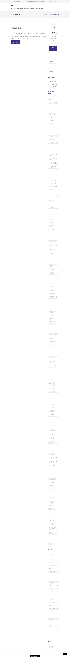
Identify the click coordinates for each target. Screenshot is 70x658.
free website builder (51, 266)
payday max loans (53, 434)
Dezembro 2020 (53, 577)
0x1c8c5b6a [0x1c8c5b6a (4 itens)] (51, 646)
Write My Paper (52, 538)
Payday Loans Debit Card (52, 415)
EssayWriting (52, 258)
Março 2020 (53, 591)
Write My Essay (52, 536)
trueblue (51, 492)
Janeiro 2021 (53, 574)
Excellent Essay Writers (52, 262)
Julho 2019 (53, 613)
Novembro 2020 (53, 579)
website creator (52, 508)
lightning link (52, 344)
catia (22, 23)
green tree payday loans (53, 283)
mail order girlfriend (51, 376)
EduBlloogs (51, 229)
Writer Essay (51, 541)
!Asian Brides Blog (53, 102)
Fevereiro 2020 (53, 594)
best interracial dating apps (52, 167)
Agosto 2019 (53, 611)
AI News (50, 133)
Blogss (50, 186)
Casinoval (51, 207)
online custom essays (52, 395)
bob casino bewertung (51, 193)
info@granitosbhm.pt (17, 1)
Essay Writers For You (53, 246)
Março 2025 (53, 554)
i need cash (51, 315)
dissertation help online (53, 226)
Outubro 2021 (53, 568)
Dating (50, 219)
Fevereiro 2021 (53, 571)
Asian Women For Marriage (52, 146)
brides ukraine (52, 198)
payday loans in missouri (52, 422)
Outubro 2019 (53, 605)
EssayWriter (51, 256)
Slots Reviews (52, 482)
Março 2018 (53, 633)
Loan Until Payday (53, 347)
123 (49, 111)
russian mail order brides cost (53, 458)
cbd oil (50, 210)
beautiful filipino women (53, 155)
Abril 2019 (53, 622)
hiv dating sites (52, 290)
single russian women (52, 472)
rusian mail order (53, 451)
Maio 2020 (53, 588)
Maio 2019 (53, 619)
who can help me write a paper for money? (53, 528)
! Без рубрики (52, 96)
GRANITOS (26, 8)
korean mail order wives (53, 335)
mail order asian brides (52, 366)
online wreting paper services (52, 401)
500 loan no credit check (53, 128)
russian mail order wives (53, 462)
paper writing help (53, 407)
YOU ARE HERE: (47, 14)
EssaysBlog (51, 253)
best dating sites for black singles (53, 163)
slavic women (52, 479)
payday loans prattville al (52, 426)
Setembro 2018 (53, 628)
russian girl (28, 23)
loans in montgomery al (52, 350)
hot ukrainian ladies (52, 301)
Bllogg (55, 177)
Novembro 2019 (53, 602)
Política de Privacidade (35, 656)
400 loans (51, 117)
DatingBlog (51, 222)
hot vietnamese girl (52, 304)
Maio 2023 (53, 559)
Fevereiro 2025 (53, 557)
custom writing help (52, 216)
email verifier (52, 234)
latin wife (51, 338)
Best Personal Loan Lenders (52, 171)
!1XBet (50, 99)
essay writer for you (52, 238)
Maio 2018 (53, 631)
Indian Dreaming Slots (52, 322)
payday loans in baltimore (52, 419)
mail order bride (52, 369)
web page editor (52, 505)
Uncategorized (52, 494)
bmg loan (51, 189)
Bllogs (50, 180)
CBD (56, 207)
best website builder (51, 174)
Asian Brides (51, 139)
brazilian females (53, 195)
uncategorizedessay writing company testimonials (53, 498)
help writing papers (52, 287)
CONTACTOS (39, 8)
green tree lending (53, 280)
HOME (51, 14)
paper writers (52, 404)
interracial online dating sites (53, 328)
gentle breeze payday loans (52, 273)
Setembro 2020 (53, 585)
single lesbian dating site (52, 469)
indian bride (51, 318)
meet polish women (51, 380)
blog (55, 180)
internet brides (52, 325)
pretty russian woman (52, 442)
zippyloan (51, 544)
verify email (51, 502)
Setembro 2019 (53, 608)
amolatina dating (53, 136)
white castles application (52, 524)
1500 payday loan (53, 114)
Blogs (55, 183)
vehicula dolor (54, 87)
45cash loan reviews (51, 124)
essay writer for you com (52, 242)
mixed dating (52, 388)
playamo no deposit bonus (52, 438)
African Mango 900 (53, 130)
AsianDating (51, 151)
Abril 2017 (53, 636)
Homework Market (53, 293)
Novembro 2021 (53, 565)
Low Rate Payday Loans (52, 362)
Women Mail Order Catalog (53, 533)
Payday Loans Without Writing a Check (53, 430)
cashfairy (51, 201)
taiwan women (52, 485)
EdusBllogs (51, 232)
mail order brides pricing (53, 373)
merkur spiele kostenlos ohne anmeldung (52, 384)
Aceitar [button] (65, 654)
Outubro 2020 (53, 582)
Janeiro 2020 (53, 596)
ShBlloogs (51, 465)
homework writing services (53, 297)
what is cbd (51, 520)
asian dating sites (53, 142)
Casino (50, 204)
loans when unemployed (51, 354)
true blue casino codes (52, 489)
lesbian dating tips (53, 341)
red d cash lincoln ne (53, 446)
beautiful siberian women (53, 159)
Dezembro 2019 (53, 599)
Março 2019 (53, 625)
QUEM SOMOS (19, 8)
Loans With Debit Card (52, 358)
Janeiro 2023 (53, 562)
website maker (52, 511)
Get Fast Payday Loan (52, 277)
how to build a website (52, 308)
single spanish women (52, 476)
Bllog (50, 177)
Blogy (55, 186)
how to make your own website (53, 312)
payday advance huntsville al (52, 411)
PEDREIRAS (32, 8)
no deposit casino (53, 391)
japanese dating (52, 331)
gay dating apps (52, 269)
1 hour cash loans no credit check (53, 106)
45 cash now (51, 120)
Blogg (50, 183)
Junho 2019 (53, 616)
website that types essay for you (53, 517)
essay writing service (52, 250)
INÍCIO (13, 8)
